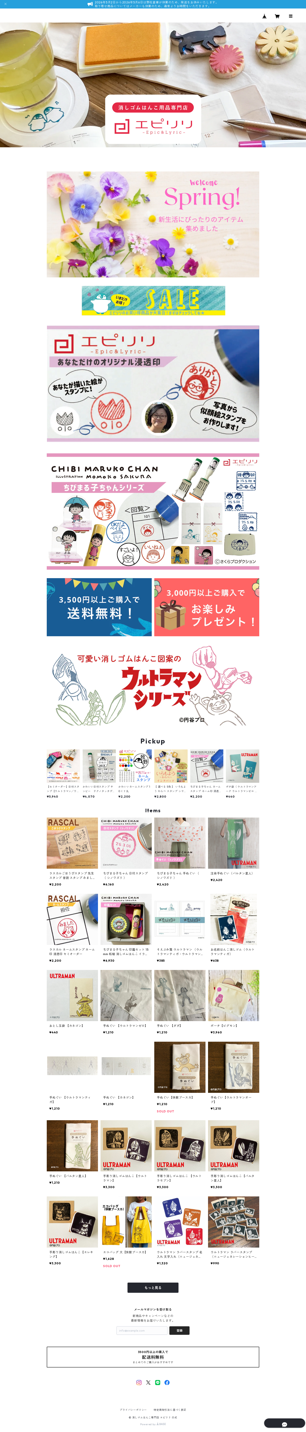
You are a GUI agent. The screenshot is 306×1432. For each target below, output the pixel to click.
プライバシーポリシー (133, 1409)
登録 (180, 1330)
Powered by (153, 1424)
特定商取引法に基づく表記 (170, 1409)
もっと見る (153, 1288)
